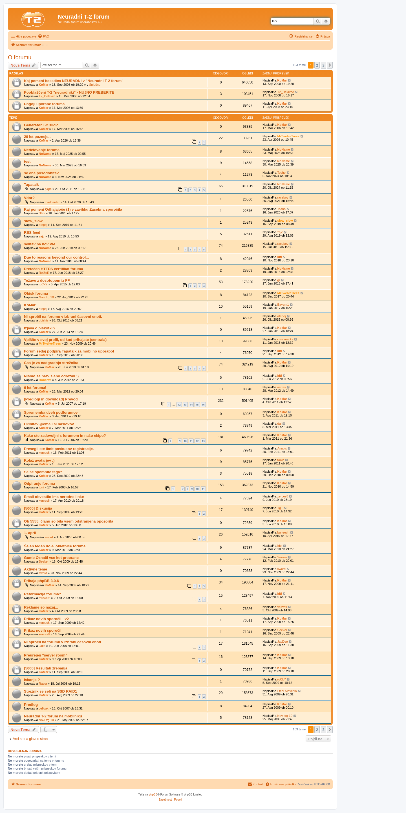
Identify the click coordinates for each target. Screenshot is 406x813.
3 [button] (324, 65)
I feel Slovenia (287, 691)
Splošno (94, 84)
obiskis (43, 320)
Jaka (42, 645)
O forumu (19, 57)
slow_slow (33, 221)
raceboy (282, 197)
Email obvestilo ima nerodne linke (54, 497)
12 (179, 404)
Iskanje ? (32, 680)
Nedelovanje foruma (41, 150)
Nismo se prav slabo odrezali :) (51, 376)
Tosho (281, 172)
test (27, 161)
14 (191, 404)
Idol (280, 545)
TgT (280, 508)
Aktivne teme (35, 569)
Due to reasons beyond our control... (56, 257)
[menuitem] (43, 36)
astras (281, 387)
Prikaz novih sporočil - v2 (46, 619)
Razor (43, 683)
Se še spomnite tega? (43, 472)
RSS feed (32, 232)
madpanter (52, 202)
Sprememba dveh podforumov (51, 412)
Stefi (42, 213)
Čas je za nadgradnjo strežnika (51, 363)
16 (203, 404)
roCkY (43, 284)
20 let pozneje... (37, 137)
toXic (280, 460)
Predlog (31, 704)
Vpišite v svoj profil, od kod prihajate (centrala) (65, 340)
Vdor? (29, 198)
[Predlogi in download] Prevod (51, 399)
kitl (279, 257)
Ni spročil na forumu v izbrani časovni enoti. (63, 316)
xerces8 (44, 452)
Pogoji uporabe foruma (44, 104)
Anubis (282, 448)
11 (191, 441)
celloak (43, 708)
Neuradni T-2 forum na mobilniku (53, 716)
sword (49, 537)
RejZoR (44, 272)
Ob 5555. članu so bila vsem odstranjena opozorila (68, 521)
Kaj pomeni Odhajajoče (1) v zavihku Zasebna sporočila (73, 209)
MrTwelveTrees (288, 136)
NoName (45, 153)
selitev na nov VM (39, 244)
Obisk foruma (36, 293)
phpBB (153, 794)
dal (279, 423)
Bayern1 (283, 304)
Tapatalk (31, 184)
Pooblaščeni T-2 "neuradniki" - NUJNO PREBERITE (69, 92)
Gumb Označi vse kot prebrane (51, 558)
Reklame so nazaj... (41, 607)
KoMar (43, 84)
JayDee (282, 641)
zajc (42, 236)
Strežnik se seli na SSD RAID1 (50, 691)
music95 (44, 598)
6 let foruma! (35, 387)
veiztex (282, 607)
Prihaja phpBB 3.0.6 (41, 581)
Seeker (44, 561)
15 (197, 404)
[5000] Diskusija (38, 508)
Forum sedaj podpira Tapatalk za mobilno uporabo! (69, 351)
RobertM (45, 380)
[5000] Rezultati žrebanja (45, 668)
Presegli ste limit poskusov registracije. (59, 449)
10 (185, 441)
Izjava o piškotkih (39, 328)
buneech (283, 532)
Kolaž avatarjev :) (39, 460)
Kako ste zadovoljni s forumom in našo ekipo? (65, 435)
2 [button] (317, 65)
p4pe (48, 189)
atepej (43, 224)
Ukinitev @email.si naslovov (49, 424)
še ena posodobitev (41, 173)
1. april (30, 533)
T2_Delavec (47, 96)
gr (278, 280)
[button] (330, 65)
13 (185, 404)
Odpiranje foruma (39, 483)
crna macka (285, 339)
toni (41, 487)
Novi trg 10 (46, 297)
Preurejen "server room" (45, 655)
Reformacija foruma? (42, 594)
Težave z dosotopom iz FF (47, 280)
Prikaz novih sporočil (42, 630)
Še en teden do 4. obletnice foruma (54, 546)
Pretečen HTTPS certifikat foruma (53, 269)
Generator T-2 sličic (41, 125)
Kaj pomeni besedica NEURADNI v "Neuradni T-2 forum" (73, 81)
